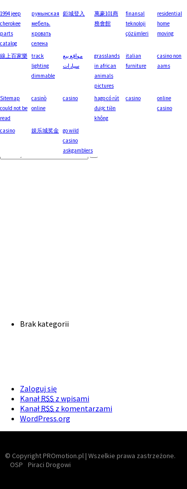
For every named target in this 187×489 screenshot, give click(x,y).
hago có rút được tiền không (106, 108)
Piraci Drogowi (49, 464)
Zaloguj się (38, 388)
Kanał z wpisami (54, 398)
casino (70, 98)
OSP (16, 464)
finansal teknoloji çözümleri (137, 23)
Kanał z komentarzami (66, 408)
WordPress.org (45, 418)
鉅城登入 (74, 13)
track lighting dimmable (43, 65)
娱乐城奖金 (45, 130)
